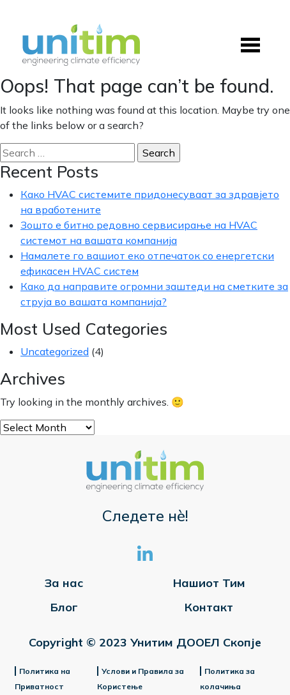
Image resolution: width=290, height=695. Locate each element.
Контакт (209, 607)
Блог (64, 607)
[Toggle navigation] (250, 45)
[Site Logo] (81, 45)
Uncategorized (54, 351)
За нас (64, 583)
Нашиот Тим (209, 583)
